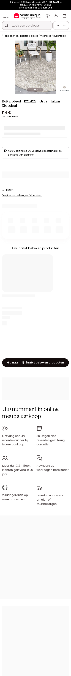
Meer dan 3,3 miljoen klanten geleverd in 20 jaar (17, 470)
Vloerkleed (45, 35)
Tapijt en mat (10, 35)
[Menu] (6, 14)
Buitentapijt (59, 35)
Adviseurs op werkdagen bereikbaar (53, 468)
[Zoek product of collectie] (6, 25)
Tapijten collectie (29, 35)
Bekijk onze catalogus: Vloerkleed (22, 195)
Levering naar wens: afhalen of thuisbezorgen (50, 499)
